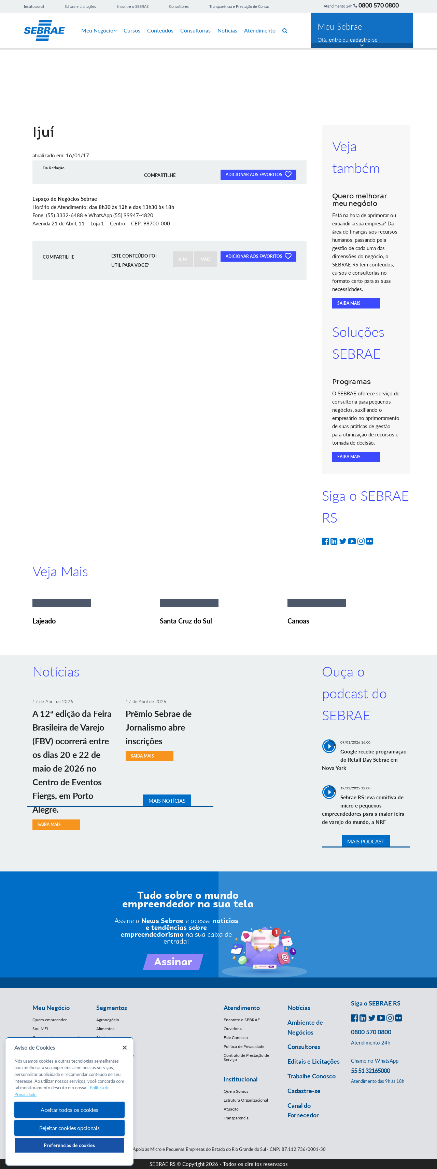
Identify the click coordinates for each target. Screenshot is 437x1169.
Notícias (227, 30)
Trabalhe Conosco (311, 1076)
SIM (183, 259)
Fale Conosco (236, 1037)
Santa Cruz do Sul (186, 621)
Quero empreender (49, 1019)
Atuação (231, 1109)
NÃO (205, 259)
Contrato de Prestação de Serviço (246, 1057)
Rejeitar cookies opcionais (69, 1128)
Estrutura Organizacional (246, 1100)
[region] (69, 1101)
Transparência (236, 1117)
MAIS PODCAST (365, 841)
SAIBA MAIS (349, 303)
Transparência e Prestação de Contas (239, 6)
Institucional (34, 6)
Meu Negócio (99, 30)
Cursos (132, 30)
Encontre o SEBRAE (132, 6)
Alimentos (105, 1028)
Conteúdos (160, 30)
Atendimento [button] (242, 1007)
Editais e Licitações (80, 6)
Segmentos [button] (111, 1007)
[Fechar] (124, 1047)
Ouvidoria (233, 1028)
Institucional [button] (240, 1079)
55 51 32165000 (370, 1070)
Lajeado (44, 621)
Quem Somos (236, 1091)
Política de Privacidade (244, 1046)
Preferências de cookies (69, 1145)
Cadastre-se (304, 1090)
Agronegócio (107, 1019)
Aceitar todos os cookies (69, 1109)
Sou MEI (40, 1028)
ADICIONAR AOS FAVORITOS (258, 174)
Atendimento (260, 30)
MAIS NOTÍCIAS (167, 801)
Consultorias (195, 30)
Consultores (179, 6)
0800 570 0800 (378, 5)
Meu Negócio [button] (51, 1007)
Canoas (298, 621)
